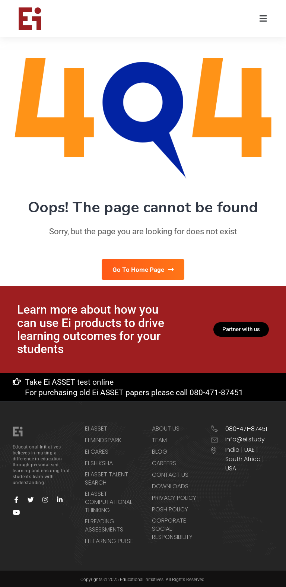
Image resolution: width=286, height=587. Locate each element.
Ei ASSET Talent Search (106, 477)
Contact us (170, 473)
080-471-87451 (246, 427)
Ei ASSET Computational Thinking (108, 500)
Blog (159, 450)
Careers (164, 462)
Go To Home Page (143, 269)
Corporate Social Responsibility (172, 527)
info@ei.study (245, 438)
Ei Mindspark (103, 439)
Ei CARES (96, 450)
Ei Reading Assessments (104, 524)
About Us (165, 427)
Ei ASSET (96, 427)
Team (159, 439)
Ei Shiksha (99, 462)
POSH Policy (170, 508)
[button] (263, 19)
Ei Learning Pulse (109, 540)
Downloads (170, 485)
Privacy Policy (174, 496)
